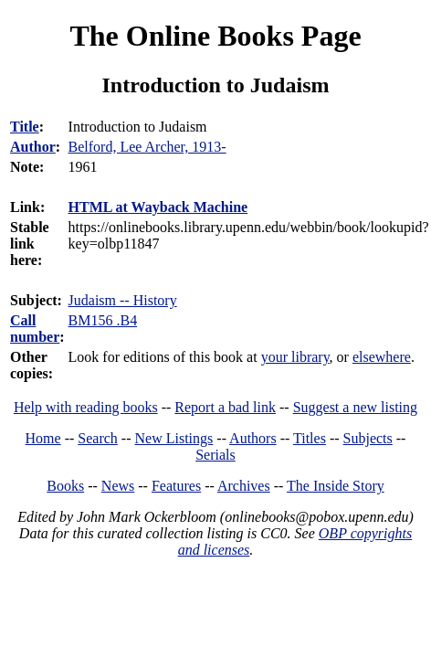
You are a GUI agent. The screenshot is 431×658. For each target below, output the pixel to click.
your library (295, 357)
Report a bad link (225, 407)
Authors (253, 438)
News (117, 486)
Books (65, 486)
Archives (243, 486)
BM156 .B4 (103, 320)
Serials (215, 454)
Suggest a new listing (355, 407)
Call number (34, 329)
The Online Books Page (215, 35)
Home (43, 438)
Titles (309, 438)
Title (24, 126)
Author (33, 146)
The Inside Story (335, 486)
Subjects (368, 438)
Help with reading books (86, 407)
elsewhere (381, 357)
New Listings (174, 438)
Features (176, 486)
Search (98, 438)
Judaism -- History (122, 300)
